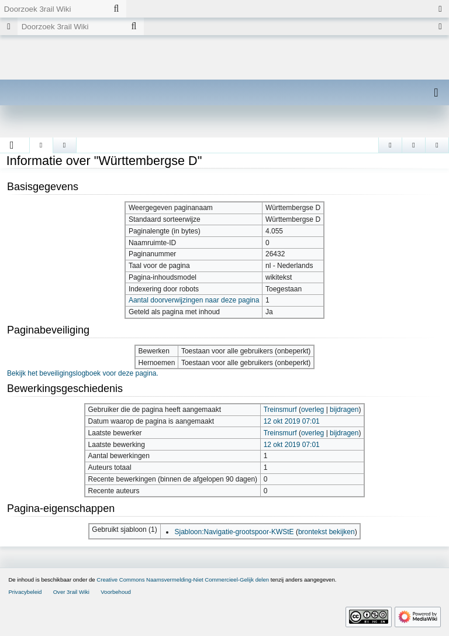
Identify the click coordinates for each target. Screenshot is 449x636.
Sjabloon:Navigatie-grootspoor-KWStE (233, 532)
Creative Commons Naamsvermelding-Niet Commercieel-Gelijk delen (182, 579)
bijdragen (344, 409)
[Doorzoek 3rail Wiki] (53, 9)
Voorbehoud (116, 592)
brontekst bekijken (326, 532)
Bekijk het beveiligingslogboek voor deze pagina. (82, 373)
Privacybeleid (25, 592)
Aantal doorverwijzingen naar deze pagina (194, 300)
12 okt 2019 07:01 (292, 421)
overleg (312, 409)
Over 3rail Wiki (71, 592)
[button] (12, 145)
